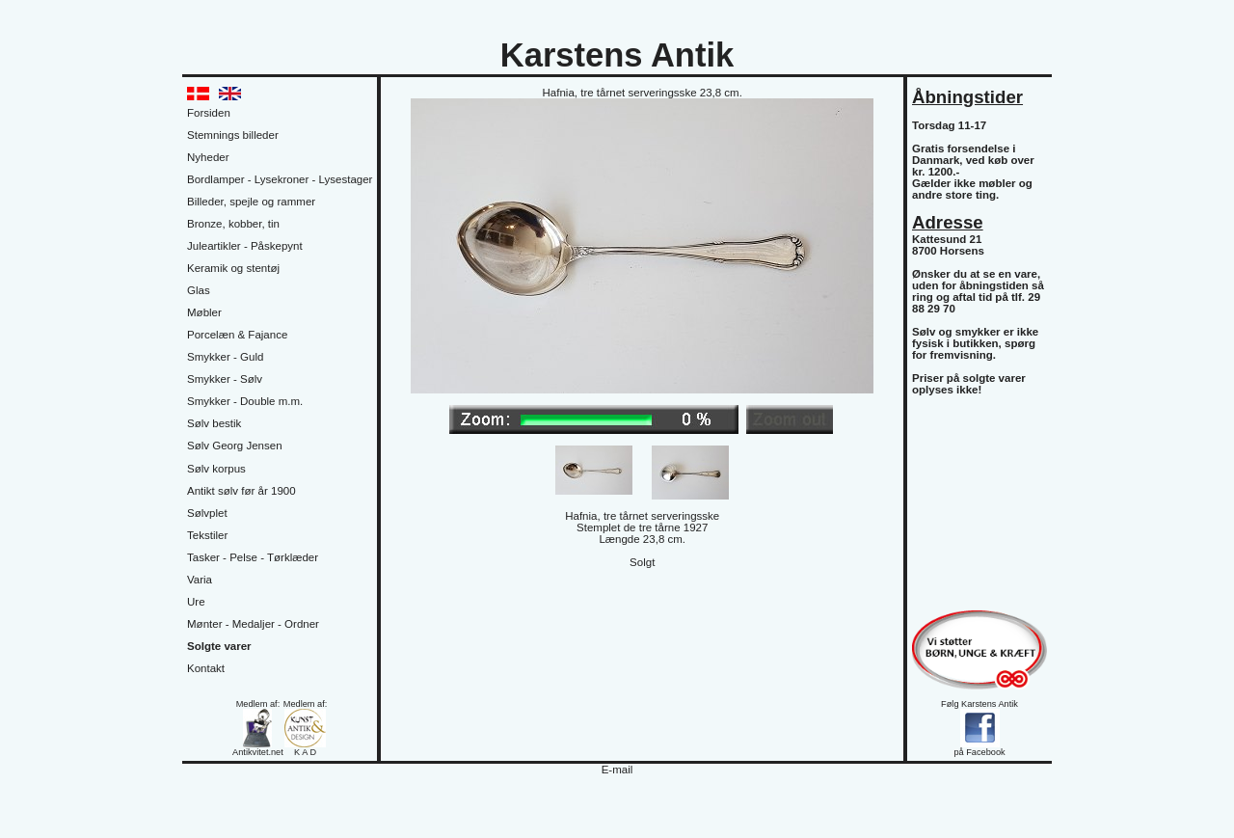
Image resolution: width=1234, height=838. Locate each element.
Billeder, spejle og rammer (251, 201)
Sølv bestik (214, 423)
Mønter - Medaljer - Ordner (253, 624)
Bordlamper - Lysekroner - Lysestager (279, 179)
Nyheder (208, 157)
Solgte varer (219, 646)
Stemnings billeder (233, 135)
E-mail (617, 769)
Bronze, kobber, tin (233, 224)
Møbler (204, 312)
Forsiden (208, 113)
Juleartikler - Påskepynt (245, 246)
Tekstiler (207, 535)
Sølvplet (207, 513)
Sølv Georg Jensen (234, 445)
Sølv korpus (216, 468)
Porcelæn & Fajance (237, 334)
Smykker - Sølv (224, 379)
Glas (198, 290)
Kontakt (206, 668)
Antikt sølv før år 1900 (241, 491)
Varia (199, 579)
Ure (196, 602)
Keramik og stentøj (233, 268)
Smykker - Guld (225, 357)
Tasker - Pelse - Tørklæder (252, 557)
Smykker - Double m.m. (245, 401)
